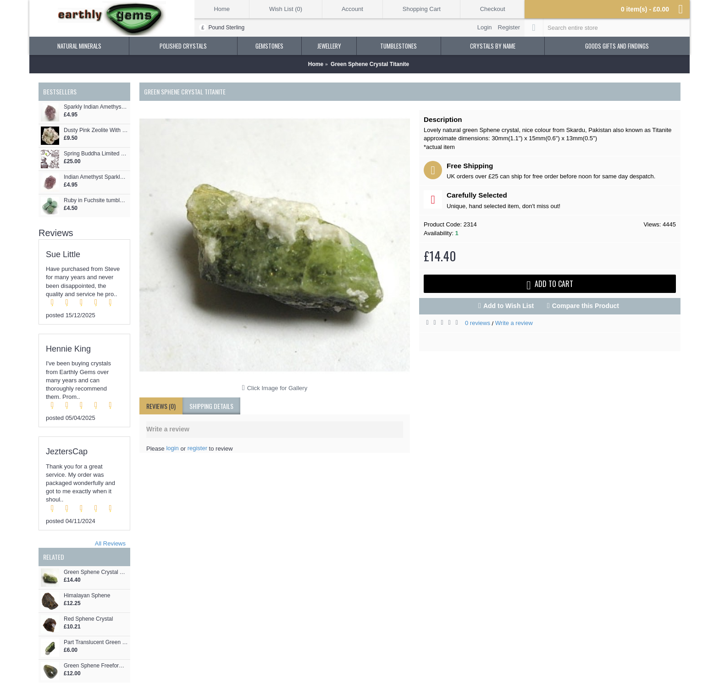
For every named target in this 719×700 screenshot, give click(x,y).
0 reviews (477, 323)
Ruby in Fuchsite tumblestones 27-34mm (96, 201)
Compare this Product (585, 305)
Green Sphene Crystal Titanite (96, 572)
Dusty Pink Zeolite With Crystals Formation (96, 130)
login (172, 448)
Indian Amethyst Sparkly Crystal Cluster (96, 177)
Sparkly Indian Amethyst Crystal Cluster (96, 107)
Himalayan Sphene (87, 596)
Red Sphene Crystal (88, 619)
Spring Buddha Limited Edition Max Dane (96, 154)
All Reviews (110, 543)
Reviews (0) (161, 406)
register (197, 448)
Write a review (514, 323)
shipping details (211, 406)
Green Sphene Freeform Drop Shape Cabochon (96, 666)
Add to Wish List (508, 305)
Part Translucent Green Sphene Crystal (96, 642)
